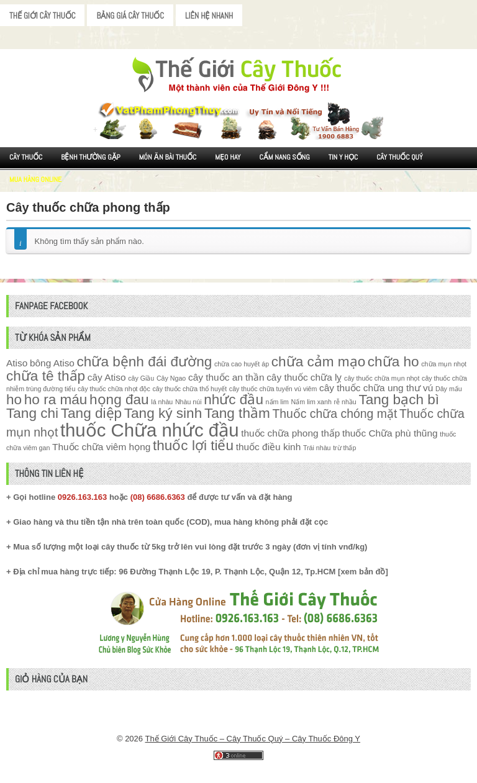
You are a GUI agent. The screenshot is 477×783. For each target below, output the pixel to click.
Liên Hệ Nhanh (209, 16)
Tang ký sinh (163, 413)
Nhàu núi (188, 401)
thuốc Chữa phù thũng (390, 433)
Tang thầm (237, 413)
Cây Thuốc (25, 157)
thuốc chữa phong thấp (290, 433)
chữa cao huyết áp (241, 364)
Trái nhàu (317, 447)
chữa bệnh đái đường (144, 361)
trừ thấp (344, 447)
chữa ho (393, 361)
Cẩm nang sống (284, 157)
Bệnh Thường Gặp (90, 157)
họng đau (119, 399)
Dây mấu (448, 388)
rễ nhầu (345, 401)
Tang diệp (91, 413)
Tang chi (32, 413)
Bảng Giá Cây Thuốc (130, 16)
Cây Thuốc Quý (399, 157)
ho (14, 399)
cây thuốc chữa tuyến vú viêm (273, 388)
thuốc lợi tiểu (193, 445)
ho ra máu (56, 399)
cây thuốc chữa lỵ (304, 377)
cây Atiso (107, 377)
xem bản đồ (362, 571)
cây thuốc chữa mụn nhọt (381, 378)
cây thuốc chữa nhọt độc (114, 388)
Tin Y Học (343, 157)
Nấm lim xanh (311, 401)
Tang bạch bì (398, 399)
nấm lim (277, 401)
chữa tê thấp (45, 376)
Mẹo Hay (227, 157)
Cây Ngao (171, 378)
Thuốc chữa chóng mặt (334, 413)
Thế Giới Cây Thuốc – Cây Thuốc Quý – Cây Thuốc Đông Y (252, 738)
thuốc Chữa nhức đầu (149, 430)
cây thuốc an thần (226, 377)
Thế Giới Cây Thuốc (42, 16)
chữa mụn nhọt (443, 364)
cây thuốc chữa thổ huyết (189, 388)
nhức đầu (233, 399)
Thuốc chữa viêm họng (101, 446)
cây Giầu (141, 378)
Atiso (16, 363)
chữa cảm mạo (318, 361)
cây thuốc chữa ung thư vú (376, 387)
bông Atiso (52, 363)
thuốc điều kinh (268, 446)
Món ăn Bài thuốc (168, 157)
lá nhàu (162, 401)
